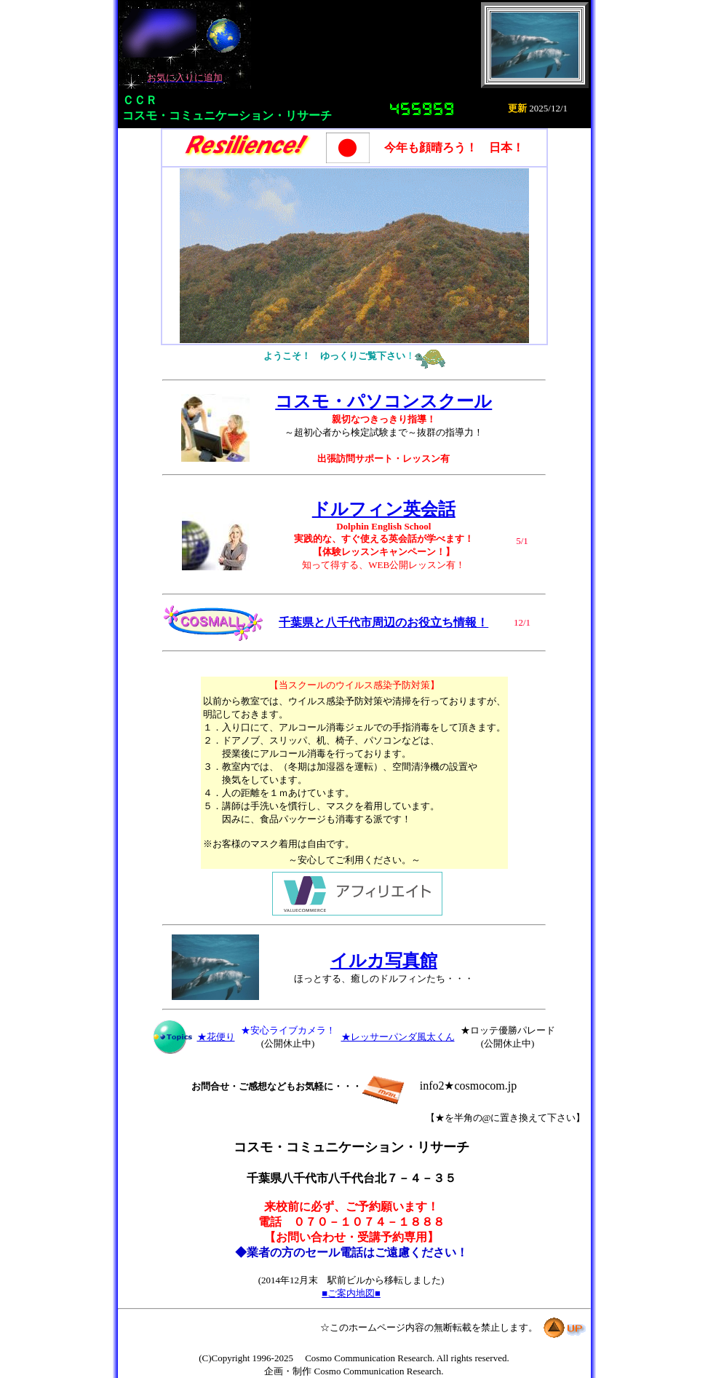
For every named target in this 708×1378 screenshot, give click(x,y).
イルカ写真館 (383, 960)
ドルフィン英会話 (384, 509)
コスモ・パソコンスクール (383, 401)
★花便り (216, 1036)
